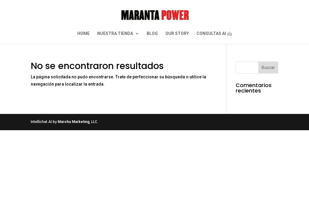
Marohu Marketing (73, 122)
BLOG (152, 33)
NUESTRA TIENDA (115, 33)
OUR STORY (177, 33)
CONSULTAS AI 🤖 (214, 33)
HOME (83, 33)
